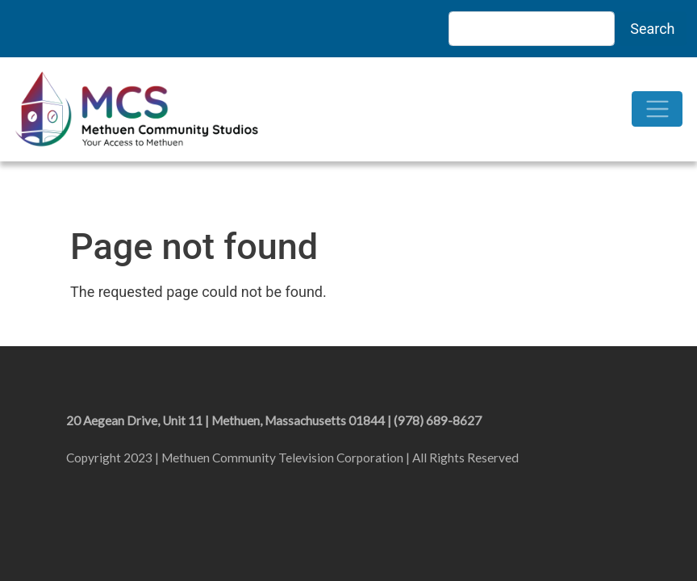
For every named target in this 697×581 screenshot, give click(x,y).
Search (652, 28)
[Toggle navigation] (657, 109)
